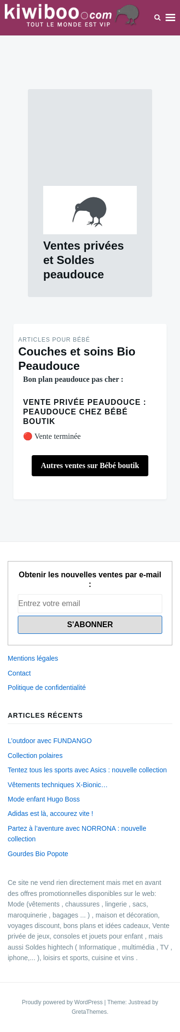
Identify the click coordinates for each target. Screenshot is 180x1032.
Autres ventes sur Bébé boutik (90, 465)
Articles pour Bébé (54, 339)
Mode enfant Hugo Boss (44, 799)
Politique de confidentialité (47, 687)
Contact (19, 673)
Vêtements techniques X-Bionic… (58, 785)
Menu (170, 17)
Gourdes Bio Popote (38, 854)
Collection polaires (35, 755)
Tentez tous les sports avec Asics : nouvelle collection (87, 770)
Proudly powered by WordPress (63, 1002)
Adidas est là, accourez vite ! (50, 813)
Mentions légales (33, 658)
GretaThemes (89, 1012)
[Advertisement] (90, 145)
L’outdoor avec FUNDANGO (50, 741)
